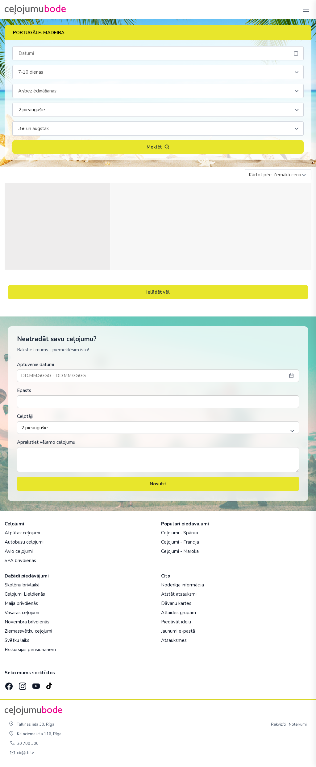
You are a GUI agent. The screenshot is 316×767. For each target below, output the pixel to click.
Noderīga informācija (182, 585)
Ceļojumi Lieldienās (25, 594)
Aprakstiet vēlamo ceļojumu (46, 442)
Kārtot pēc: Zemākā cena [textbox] (275, 175)
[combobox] (158, 72)
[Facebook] (8, 684)
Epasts (24, 390)
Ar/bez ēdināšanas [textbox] (37, 91)
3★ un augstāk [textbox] (33, 128)
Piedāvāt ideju (176, 622)
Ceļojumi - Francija (180, 542)
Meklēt (158, 147)
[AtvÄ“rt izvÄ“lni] (304, 9)
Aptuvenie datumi (35, 364)
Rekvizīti (278, 724)
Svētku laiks (17, 640)
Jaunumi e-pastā (178, 631)
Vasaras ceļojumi (22, 613)
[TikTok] (49, 684)
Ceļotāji (25, 416)
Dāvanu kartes (176, 603)
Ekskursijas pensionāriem (30, 650)
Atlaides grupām (178, 613)
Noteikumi (298, 724)
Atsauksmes (174, 640)
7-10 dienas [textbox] (30, 72)
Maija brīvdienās (21, 603)
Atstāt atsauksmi (179, 594)
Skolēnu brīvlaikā (22, 585)
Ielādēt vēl (158, 292)
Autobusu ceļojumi (24, 542)
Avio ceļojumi (19, 551)
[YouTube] (35, 684)
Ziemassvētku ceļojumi (28, 631)
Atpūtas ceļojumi (22, 533)
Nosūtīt (158, 484)
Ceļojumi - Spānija (179, 533)
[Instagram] (22, 684)
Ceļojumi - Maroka (180, 551)
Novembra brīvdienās (27, 622)
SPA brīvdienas (20, 560)
